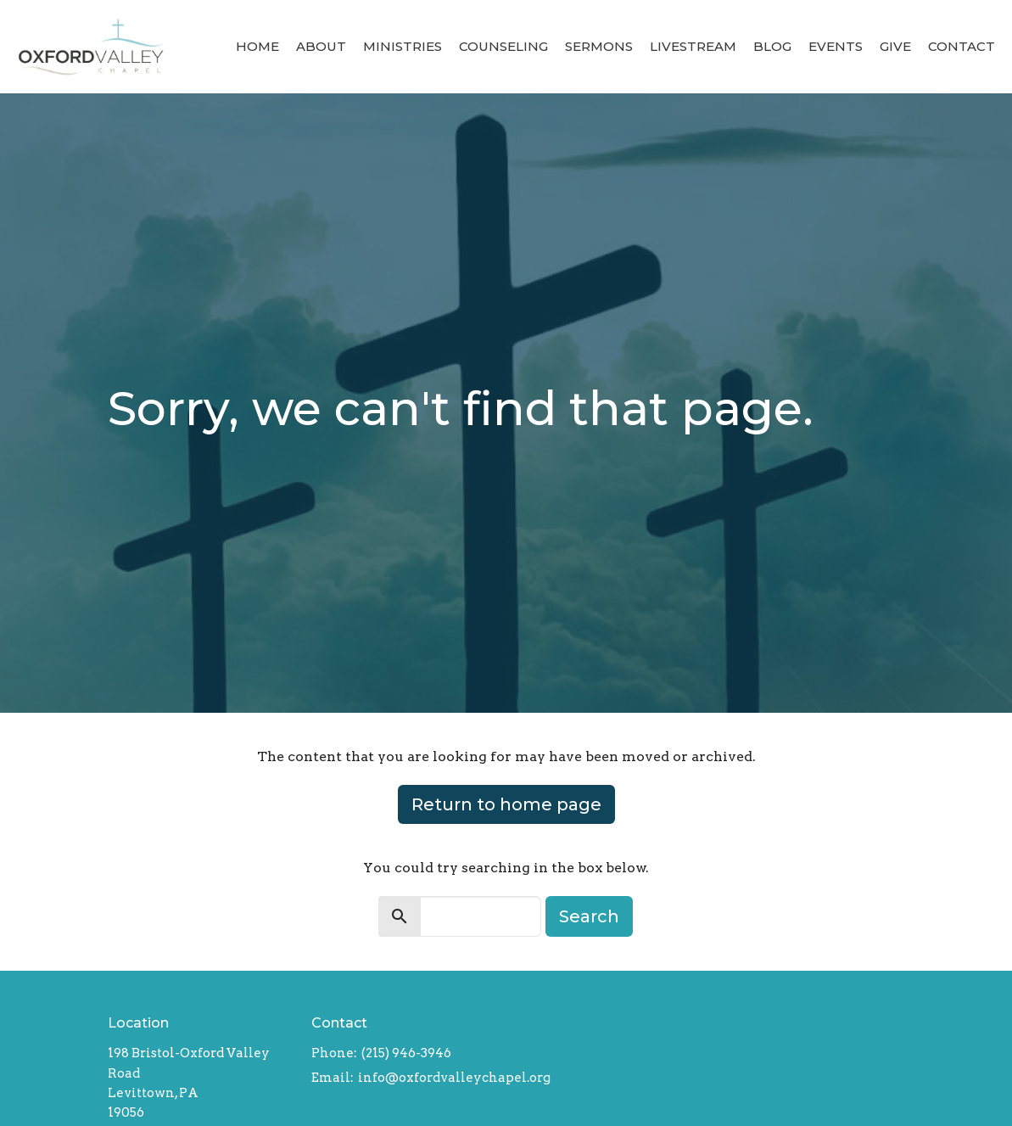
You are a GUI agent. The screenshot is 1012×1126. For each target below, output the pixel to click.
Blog (772, 46)
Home (257, 46)
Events (835, 46)
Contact (961, 46)
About (321, 46)
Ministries (402, 46)
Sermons (599, 46)
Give (895, 46)
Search (589, 916)
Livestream (693, 46)
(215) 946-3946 (406, 1053)
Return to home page (506, 804)
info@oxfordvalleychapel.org (454, 1077)
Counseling (503, 46)
